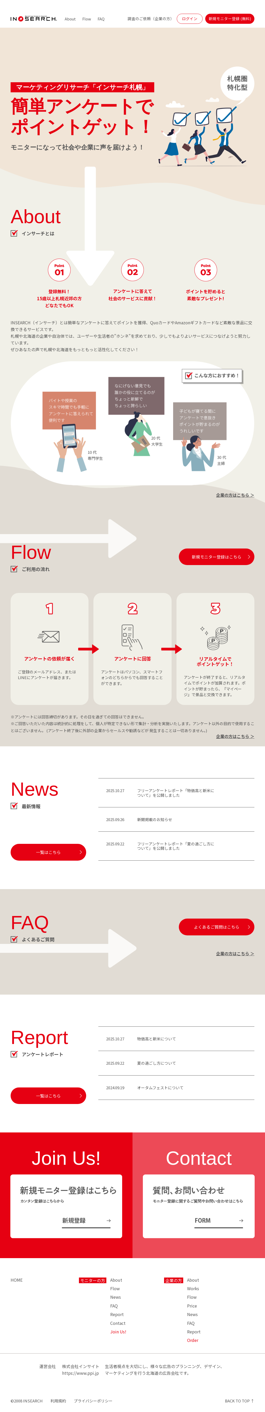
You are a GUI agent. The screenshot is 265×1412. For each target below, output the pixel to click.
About (70, 18)
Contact (118, 1323)
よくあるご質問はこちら (216, 927)
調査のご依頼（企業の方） (151, 19)
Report (117, 1314)
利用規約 (58, 1401)
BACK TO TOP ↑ (239, 1401)
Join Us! (118, 1331)
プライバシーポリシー (93, 1401)
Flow (86, 18)
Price (192, 1306)
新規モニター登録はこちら (216, 557)
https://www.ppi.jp (80, 1373)
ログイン (189, 18)
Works (193, 1288)
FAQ (101, 18)
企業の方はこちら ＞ (235, 495)
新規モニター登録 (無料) (230, 18)
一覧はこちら (48, 852)
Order (192, 1340)
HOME (17, 1280)
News (115, 1297)
